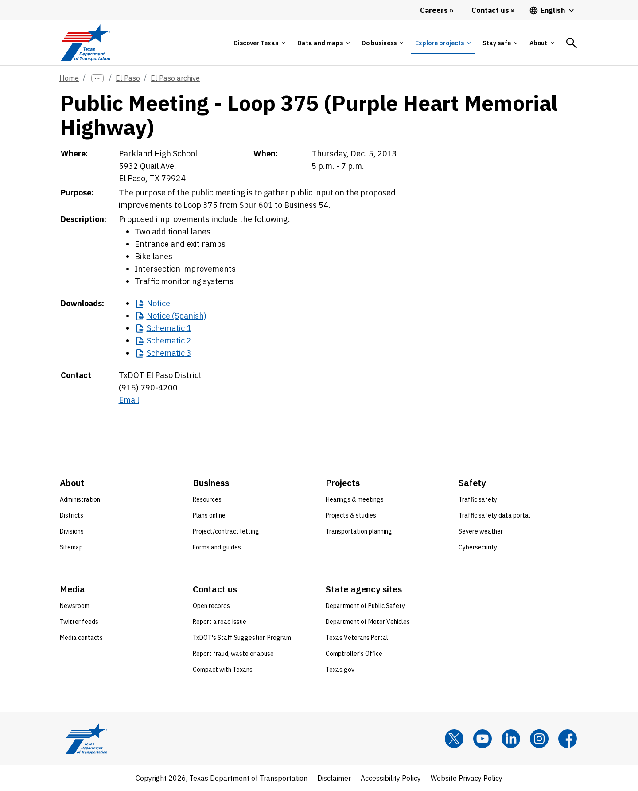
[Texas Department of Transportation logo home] (85, 42)
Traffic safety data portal (494, 515)
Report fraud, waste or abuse (233, 654)
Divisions (72, 531)
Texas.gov (340, 670)
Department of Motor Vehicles (368, 622)
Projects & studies (351, 515)
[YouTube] (482, 738)
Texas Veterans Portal (357, 638)
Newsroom (74, 606)
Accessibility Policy (391, 778)
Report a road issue (219, 622)
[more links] (97, 78)
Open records (211, 606)
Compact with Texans (223, 670)
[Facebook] (567, 738)
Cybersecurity (478, 547)
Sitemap (71, 547)
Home (69, 78)
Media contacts (81, 638)
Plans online (209, 515)
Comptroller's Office (354, 654)
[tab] (259, 43)
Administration (80, 499)
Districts (71, 515)
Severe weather (481, 531)
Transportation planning (359, 531)
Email (129, 400)
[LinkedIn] (511, 738)
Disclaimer (334, 778)
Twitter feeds (79, 622)
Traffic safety (478, 499)
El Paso (128, 78)
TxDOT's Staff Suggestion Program (242, 638)
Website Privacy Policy (466, 778)
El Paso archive (175, 78)
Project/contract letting (226, 531)
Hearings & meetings (355, 499)
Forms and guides (217, 547)
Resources (207, 499)
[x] (454, 738)
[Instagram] (539, 738)
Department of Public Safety (365, 606)
